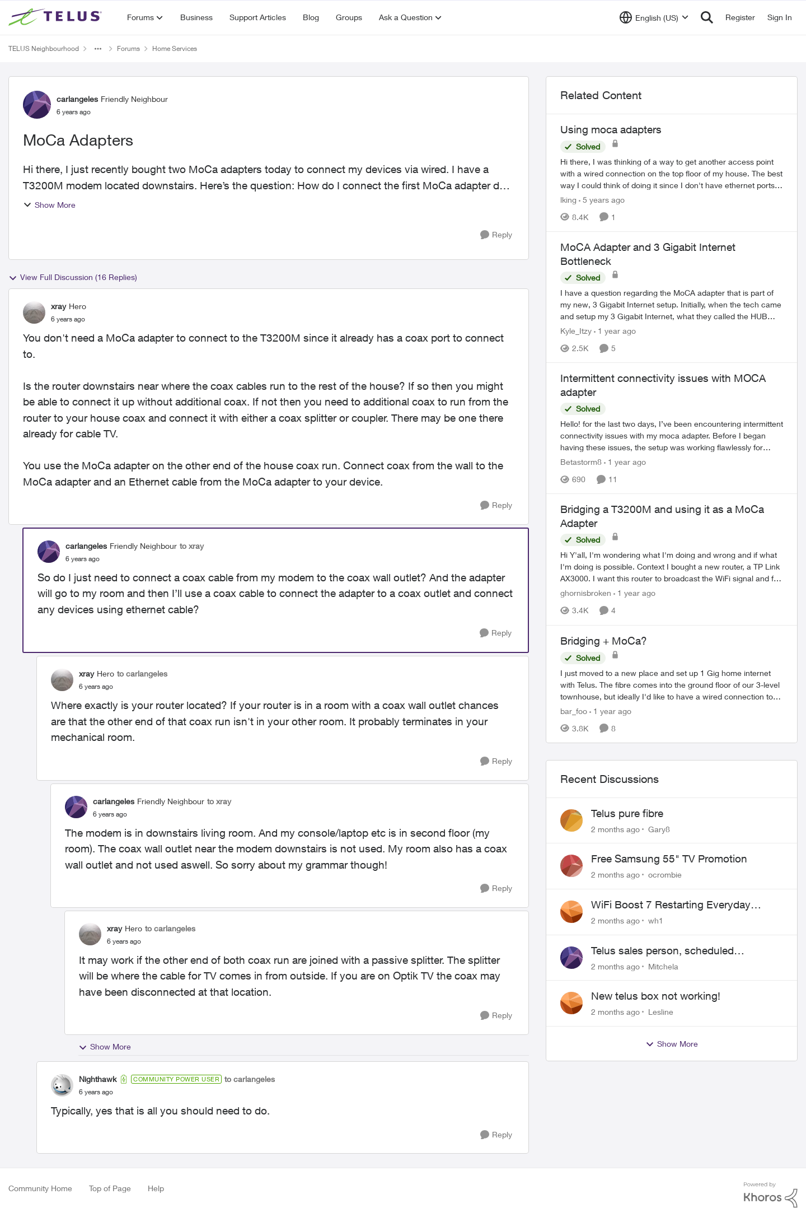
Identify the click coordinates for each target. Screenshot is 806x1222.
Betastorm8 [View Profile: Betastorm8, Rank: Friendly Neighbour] (581, 462)
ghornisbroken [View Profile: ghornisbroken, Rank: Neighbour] (585, 593)
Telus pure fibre (627, 813)
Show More (49, 204)
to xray (192, 546)
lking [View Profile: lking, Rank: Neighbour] (568, 199)
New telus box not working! (655, 996)
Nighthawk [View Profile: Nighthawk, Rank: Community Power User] (97, 1079)
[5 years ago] (602, 200)
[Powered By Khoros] (771, 1195)
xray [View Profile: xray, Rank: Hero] (58, 306)
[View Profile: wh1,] (571, 912)
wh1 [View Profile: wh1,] (655, 920)
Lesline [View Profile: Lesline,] (660, 1011)
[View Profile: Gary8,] (571, 820)
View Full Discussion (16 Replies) (72, 277)
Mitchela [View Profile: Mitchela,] (663, 966)
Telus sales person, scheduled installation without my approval (666, 951)
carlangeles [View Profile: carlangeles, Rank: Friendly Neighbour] (77, 99)
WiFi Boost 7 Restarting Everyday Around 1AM (671, 905)
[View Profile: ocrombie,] (571, 866)
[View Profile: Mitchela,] (571, 957)
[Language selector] (654, 17)
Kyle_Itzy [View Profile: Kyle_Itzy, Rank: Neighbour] (576, 330)
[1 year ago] (615, 331)
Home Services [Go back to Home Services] (174, 48)
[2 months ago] (615, 828)
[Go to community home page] (56, 17)
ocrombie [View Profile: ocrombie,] (665, 874)
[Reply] (496, 234)
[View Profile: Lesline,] (571, 1003)
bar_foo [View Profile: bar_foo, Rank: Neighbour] (573, 711)
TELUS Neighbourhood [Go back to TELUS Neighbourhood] (43, 48)
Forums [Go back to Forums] (128, 48)
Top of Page (110, 1188)
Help (156, 1188)
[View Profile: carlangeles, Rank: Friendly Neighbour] (37, 105)
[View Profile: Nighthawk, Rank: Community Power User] (62, 1085)
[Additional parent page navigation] (98, 49)
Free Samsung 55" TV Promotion (669, 858)
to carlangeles (142, 673)
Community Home (40, 1188)
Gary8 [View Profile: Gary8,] (659, 828)
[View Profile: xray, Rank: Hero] (34, 312)
